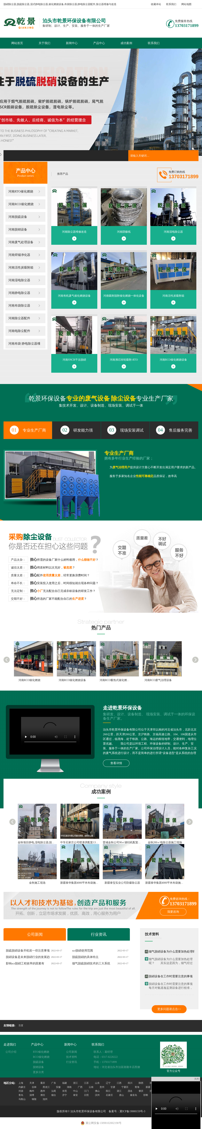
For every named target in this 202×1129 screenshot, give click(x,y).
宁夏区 (124, 1087)
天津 (31, 1083)
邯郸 (145, 1095)
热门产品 (101, 627)
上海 (21, 1083)
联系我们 (171, 4)
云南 (91, 1087)
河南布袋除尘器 (19, 305)
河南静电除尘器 (19, 292)
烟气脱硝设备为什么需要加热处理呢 (172, 951)
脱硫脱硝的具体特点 (85, 957)
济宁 (64, 1095)
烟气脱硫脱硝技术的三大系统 (91, 963)
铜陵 (34, 1099)
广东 (53, 1083)
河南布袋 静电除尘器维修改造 (24, 345)
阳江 (108, 1091)
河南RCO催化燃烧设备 (72, 680)
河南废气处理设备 (20, 242)
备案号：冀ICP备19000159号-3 (127, 1111)
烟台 (53, 1095)
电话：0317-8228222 (106, 1056)
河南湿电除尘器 (19, 280)
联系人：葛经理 (103, 1051)
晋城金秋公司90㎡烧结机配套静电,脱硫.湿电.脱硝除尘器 (136, 842)
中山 (75, 1091)
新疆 (148, 1087)
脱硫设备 (38, 1062)
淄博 (31, 1095)
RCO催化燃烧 (41, 1056)
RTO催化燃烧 (41, 1051)
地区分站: (9, 1083)
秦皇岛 (133, 1095)
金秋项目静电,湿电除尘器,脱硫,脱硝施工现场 (45, 842)
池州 (45, 1099)
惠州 (42, 1091)
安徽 (58, 1087)
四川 (130, 1083)
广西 (80, 1087)
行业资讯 (98, 934)
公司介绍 (10, 1051)
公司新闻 (35, 934)
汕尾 (53, 1091)
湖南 (69, 1087)
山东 (97, 1083)
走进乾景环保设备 (122, 707)
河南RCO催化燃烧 (21, 204)
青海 (137, 1087)
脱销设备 (38, 1067)
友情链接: (9, 1025)
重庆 (42, 1083)
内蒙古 (22, 1087)
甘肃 (113, 1087)
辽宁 (108, 1083)
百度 (21, 1025)
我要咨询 (173, 911)
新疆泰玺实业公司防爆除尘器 (122, 882)
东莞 (64, 1091)
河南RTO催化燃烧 (20, 191)
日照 (86, 1095)
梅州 (31, 1091)
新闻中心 (72, 43)
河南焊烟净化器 (19, 254)
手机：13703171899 (105, 1062)
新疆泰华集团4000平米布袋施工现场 (82, 882)
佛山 (97, 1091)
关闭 (196, 1079)
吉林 (34, 1087)
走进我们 (10, 1044)
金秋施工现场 (37, 882)
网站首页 (17, 43)
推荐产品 (62, 173)
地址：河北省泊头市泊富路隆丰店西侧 (117, 1067)
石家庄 (109, 1095)
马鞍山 (22, 1099)
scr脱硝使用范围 (82, 950)
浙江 (75, 1083)
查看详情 (116, 763)
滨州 (97, 1095)
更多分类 (38, 1072)
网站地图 (186, 4)
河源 (21, 1091)
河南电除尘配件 (19, 331)
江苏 (86, 1083)
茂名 (130, 1091)
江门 (86, 1091)
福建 (64, 1083)
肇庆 (141, 1091)
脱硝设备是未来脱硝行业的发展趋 (28, 957)
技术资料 (152, 934)
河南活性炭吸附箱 (20, 267)
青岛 (21, 1095)
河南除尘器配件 (19, 318)
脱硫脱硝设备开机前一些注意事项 (28, 950)
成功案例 (126, 43)
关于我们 (44, 43)
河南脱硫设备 (17, 216)
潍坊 (42, 1095)
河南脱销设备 (17, 229)
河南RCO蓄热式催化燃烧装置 (117, 680)
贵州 (102, 1087)
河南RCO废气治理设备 (158, 680)
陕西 (141, 1083)
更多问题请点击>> (169, 1009)
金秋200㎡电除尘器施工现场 (165, 842)
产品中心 (99, 43)
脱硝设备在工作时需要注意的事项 (171, 976)
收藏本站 (156, 4)
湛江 (119, 1091)
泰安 (75, 1095)
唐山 (121, 1095)
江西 (119, 1083)
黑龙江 (46, 1087)
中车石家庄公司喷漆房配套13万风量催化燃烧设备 (90, 842)
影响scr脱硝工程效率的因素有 (25, 963)
